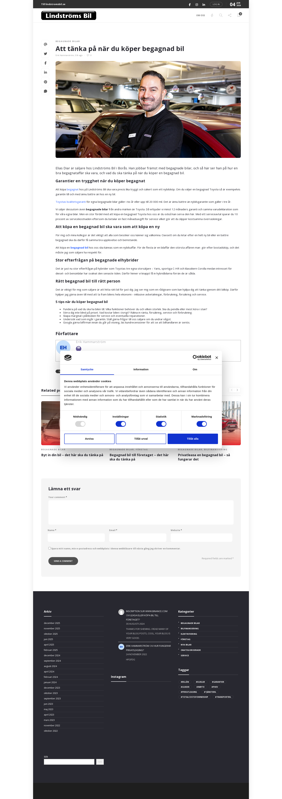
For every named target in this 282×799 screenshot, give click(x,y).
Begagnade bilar (68, 41)
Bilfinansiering (216, 449)
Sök (46, 757)
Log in (216, 4)
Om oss (200, 15)
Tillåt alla (193, 438)
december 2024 (52, 655)
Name (52, 530)
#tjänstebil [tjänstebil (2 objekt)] (210, 692)
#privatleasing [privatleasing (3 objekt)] (189, 692)
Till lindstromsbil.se (53, 4)
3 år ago (79, 55)
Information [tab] (141, 369)
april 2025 (49, 644)
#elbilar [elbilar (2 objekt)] (200, 682)
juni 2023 (48, 704)
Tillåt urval (141, 438)
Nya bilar (186, 644)
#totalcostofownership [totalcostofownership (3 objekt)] (194, 697)
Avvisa (89, 438)
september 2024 (52, 661)
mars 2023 (49, 720)
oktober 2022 (51, 731)
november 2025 (52, 628)
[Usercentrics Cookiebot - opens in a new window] (195, 357)
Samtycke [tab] (87, 369)
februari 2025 (51, 650)
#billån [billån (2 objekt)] (185, 682)
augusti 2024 (50, 666)
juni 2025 (48, 639)
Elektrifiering (189, 634)
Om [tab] (195, 369)
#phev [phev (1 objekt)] (215, 687)
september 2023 (52, 698)
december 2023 (52, 688)
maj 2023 (48, 709)
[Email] (78, 348)
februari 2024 (51, 677)
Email (113, 530)
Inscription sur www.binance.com (146, 611)
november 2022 (52, 725)
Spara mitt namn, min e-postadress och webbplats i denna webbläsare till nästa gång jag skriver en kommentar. (116, 548)
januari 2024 (50, 682)
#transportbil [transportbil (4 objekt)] (223, 697)
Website (176, 530)
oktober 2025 (51, 634)
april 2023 (49, 715)
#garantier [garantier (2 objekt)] (218, 682)
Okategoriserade (191, 650)
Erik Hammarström (65, 55)
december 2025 (52, 623)
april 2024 (49, 671)
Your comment (57, 497)
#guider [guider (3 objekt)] (185, 687)
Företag (142, 449)
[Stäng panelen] (216, 357)
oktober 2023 (51, 693)
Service (185, 655)
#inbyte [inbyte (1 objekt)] (200, 687)
